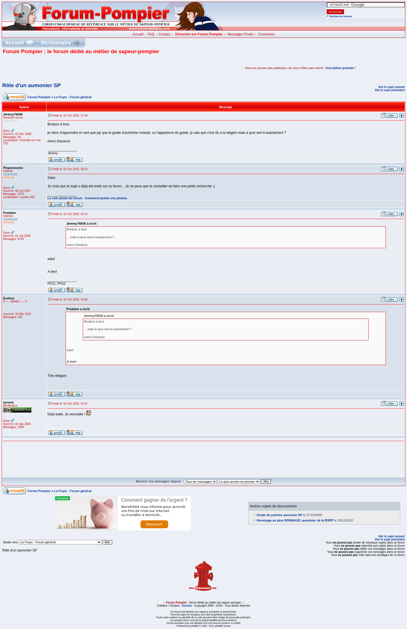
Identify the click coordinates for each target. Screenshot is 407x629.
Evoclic (187, 605)
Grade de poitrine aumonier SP (279, 515)
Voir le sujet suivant (391, 87)
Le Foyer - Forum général (73, 97)
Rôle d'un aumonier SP (31, 85)
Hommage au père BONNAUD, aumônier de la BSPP (295, 520)
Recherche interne (341, 16)
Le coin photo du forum (64, 198)
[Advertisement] (69, 67)
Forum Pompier (39, 97)
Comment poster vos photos (106, 198)
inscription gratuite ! (341, 68)
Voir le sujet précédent (389, 90)
